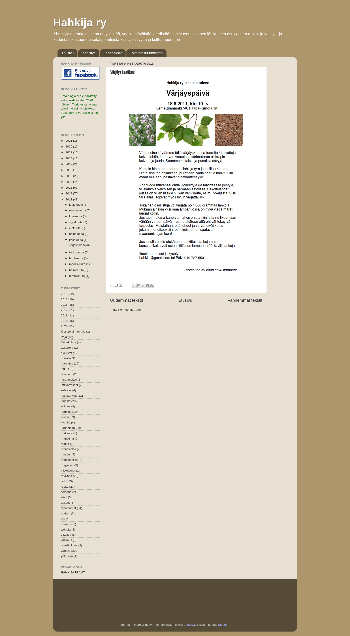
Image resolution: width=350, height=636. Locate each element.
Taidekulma (68, 342)
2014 (69, 181)
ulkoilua (66, 534)
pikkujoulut (68, 470)
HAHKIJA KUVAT (73, 572)
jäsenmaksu (69, 379)
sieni (64, 497)
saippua (66, 492)
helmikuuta (77, 270)
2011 (69, 199)
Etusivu (68, 53)
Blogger (223, 624)
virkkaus (66, 540)
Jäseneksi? (113, 53)
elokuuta (75, 228)
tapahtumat (68, 508)
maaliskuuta (77, 264)
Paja (64, 337)
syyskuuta (76, 222)
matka (65, 444)
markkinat (67, 438)
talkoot (65, 502)
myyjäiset (67, 465)
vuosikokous (69, 545)
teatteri (65, 513)
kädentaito (68, 428)
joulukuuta (76, 204)
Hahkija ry (80, 22)
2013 (69, 187)
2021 (69, 140)
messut (66, 454)
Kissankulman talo (73, 331)
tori (63, 518)
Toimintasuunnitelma (146, 53)
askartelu (67, 347)
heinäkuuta (77, 234)
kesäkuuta (76, 240)
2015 (69, 176)
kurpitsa (66, 411)
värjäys (65, 550)
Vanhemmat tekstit (245, 300)
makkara (67, 433)
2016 (69, 170)
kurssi (65, 417)
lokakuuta (76, 216)
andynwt (189, 624)
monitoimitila (69, 459)
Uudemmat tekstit (126, 300)
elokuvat (66, 353)
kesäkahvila (69, 395)
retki (64, 481)
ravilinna (66, 476)
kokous (65, 406)
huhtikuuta (76, 258)
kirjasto (65, 401)
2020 (69, 146)
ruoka (64, 486)
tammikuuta (77, 276)
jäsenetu (66, 374)
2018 (69, 158)
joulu (64, 369)
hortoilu (66, 358)
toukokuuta (77, 252)
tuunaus (66, 524)
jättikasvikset (69, 385)
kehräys (66, 390)
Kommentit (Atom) (130, 309)
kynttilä (65, 422)
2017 (69, 164)
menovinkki (68, 449)
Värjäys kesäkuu (122, 72)
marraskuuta (78, 210)
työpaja (66, 529)
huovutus (67, 363)
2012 (69, 193)
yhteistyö (67, 556)
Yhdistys (88, 53)
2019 (69, 152)
